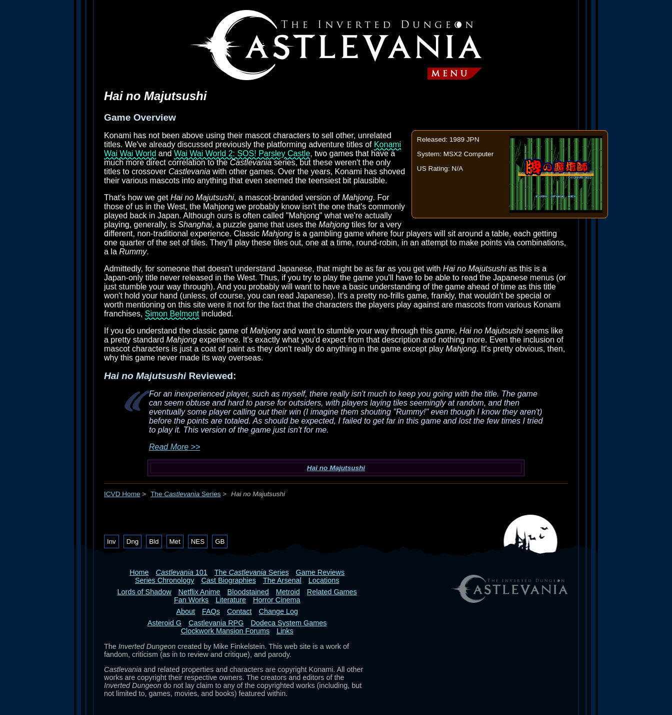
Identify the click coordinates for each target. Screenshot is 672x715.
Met (175, 541)
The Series (185, 494)
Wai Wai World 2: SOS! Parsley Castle (242, 153)
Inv (111, 541)
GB (219, 541)
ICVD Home (122, 494)
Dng (132, 541)
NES (197, 541)
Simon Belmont (172, 313)
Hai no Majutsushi (336, 468)
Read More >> (174, 447)
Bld (153, 541)
